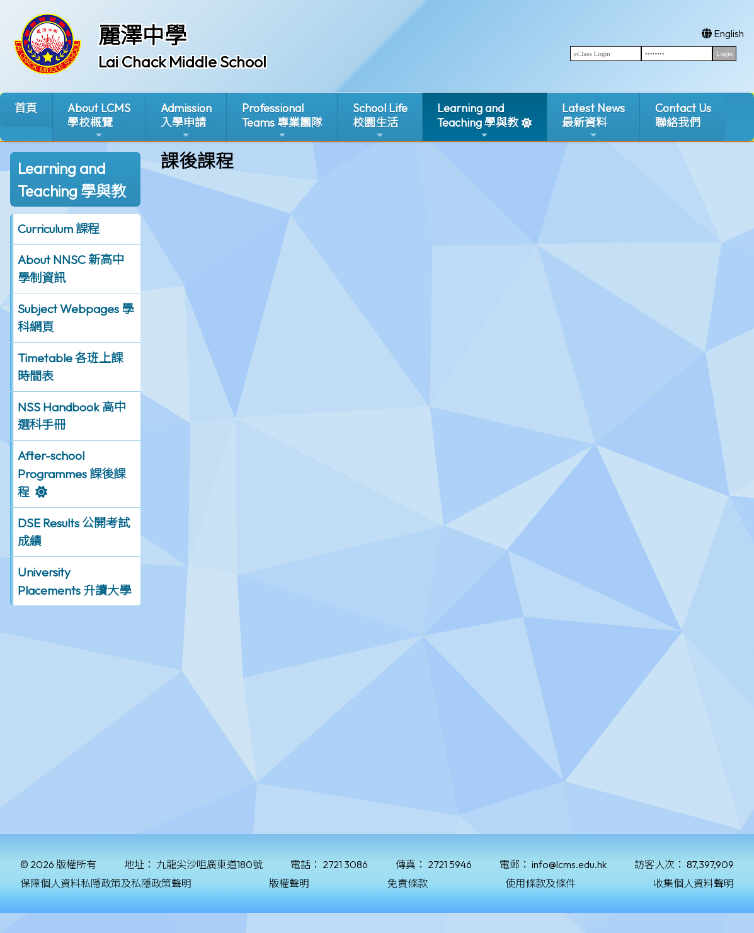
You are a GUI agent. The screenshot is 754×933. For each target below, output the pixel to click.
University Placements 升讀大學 (74, 581)
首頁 (25, 108)
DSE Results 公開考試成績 (74, 532)
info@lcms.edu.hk (569, 864)
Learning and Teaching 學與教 (477, 120)
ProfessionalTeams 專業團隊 (282, 120)
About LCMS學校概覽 (98, 120)
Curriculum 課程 (59, 228)
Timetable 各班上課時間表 (70, 367)
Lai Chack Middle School (182, 62)
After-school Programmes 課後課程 (71, 474)
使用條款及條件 (540, 883)
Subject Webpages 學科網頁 (76, 318)
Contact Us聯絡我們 (683, 115)
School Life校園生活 (380, 120)
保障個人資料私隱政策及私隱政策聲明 (105, 883)
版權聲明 (289, 883)
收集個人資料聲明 (693, 883)
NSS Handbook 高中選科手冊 (72, 416)
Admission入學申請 (186, 120)
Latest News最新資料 (593, 120)
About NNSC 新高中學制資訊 (71, 268)
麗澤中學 (142, 35)
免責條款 (407, 883)
